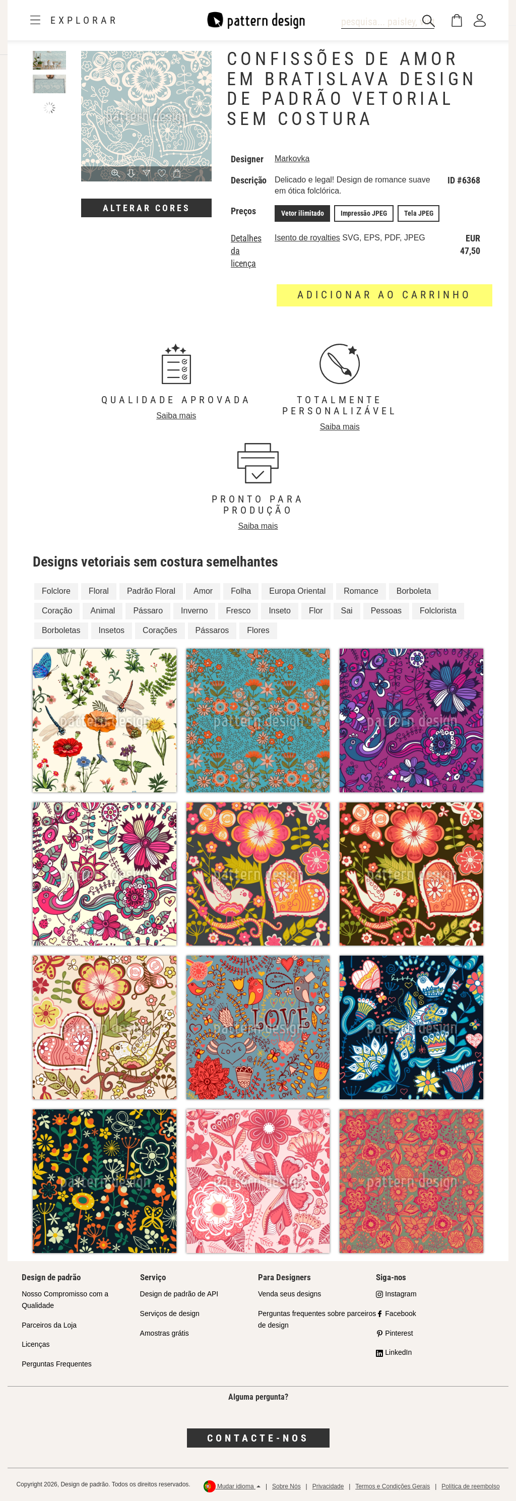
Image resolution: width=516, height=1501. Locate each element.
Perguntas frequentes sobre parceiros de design (317, 1319)
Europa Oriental (297, 591)
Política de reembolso (470, 1485)
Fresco (238, 610)
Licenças (35, 1344)
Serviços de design (170, 1313)
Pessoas (386, 610)
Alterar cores (146, 208)
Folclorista (438, 610)
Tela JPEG (416, 213)
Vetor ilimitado (302, 213)
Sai (347, 610)
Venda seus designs (289, 1293)
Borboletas (61, 630)
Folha (241, 591)
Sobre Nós (286, 1485)
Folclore (56, 591)
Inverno (194, 610)
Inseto (280, 610)
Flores (258, 630)
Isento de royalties (307, 237)
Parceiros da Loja (49, 1325)
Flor (316, 610)
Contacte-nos (258, 1437)
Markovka (292, 158)
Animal (102, 610)
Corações (160, 630)
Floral (99, 591)
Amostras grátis (164, 1333)
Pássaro (148, 610)
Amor (203, 591)
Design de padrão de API (179, 1293)
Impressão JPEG (363, 213)
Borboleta (414, 591)
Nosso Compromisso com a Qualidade (65, 1299)
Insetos (112, 630)
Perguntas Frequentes (57, 1364)
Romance (361, 591)
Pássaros (212, 630)
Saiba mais (176, 415)
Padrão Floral (151, 591)
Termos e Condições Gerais (392, 1485)
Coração (57, 610)
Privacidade (328, 1485)
